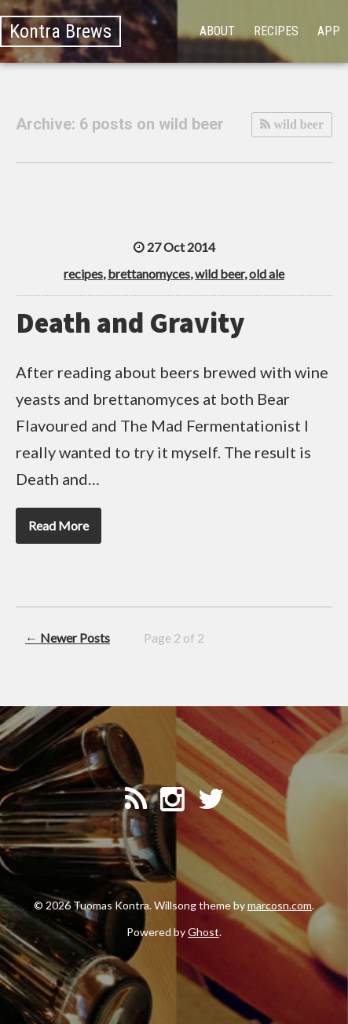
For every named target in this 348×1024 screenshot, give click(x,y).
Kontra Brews (60, 31)
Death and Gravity (130, 323)
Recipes (276, 31)
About (217, 31)
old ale (266, 273)
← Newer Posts (67, 637)
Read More (58, 525)
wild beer (297, 124)
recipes (83, 273)
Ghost (203, 931)
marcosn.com (279, 905)
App (328, 31)
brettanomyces (149, 273)
